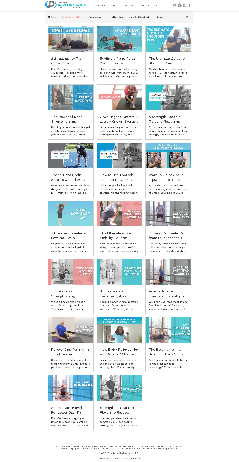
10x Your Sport (95, 17)
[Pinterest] (180, 5)
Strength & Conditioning (140, 17)
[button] (115, 5)
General (160, 17)
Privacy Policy (105, 458)
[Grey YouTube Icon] (175, 5)
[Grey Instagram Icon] (185, 5)
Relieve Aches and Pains (72, 17)
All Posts (52, 17)
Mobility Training (116, 17)
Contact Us (135, 458)
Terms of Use (121, 458)
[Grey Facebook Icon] (190, 5)
